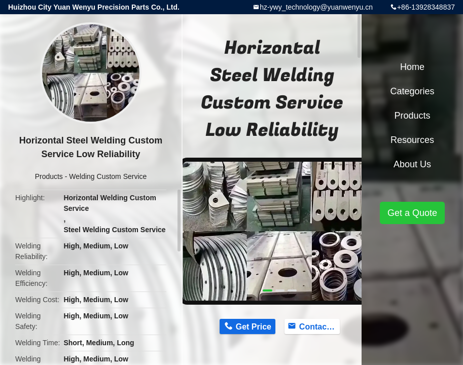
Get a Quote (412, 213)
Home (412, 67)
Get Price (253, 326)
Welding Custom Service (108, 176)
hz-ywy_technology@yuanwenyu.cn (316, 7)
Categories (412, 91)
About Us (412, 164)
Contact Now (319, 326)
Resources (412, 140)
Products (49, 176)
